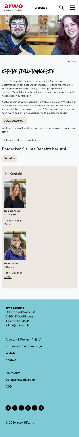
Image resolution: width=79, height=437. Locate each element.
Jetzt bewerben (14, 120)
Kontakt (11, 360)
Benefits (9, 158)
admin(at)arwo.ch (17, 325)
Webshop (41, 7)
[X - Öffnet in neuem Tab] (21, 408)
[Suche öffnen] (61, 7)
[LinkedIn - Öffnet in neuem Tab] (28, 408)
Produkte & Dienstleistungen (24, 346)
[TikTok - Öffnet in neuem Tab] (34, 408)
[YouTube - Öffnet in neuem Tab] (41, 408)
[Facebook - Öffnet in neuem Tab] (8, 408)
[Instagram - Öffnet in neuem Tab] (14, 408)
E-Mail (8, 224)
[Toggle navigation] (72, 7)
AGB (9, 386)
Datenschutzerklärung (20, 379)
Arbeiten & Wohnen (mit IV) (23, 339)
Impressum (13, 373)
